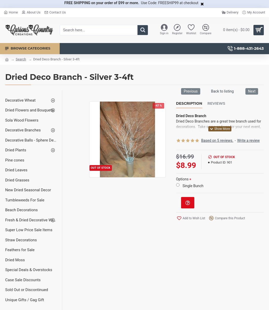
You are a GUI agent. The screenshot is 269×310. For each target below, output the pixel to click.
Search (21, 59)
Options (182, 179)
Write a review (248, 140)
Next (252, 91)
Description (189, 103)
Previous (191, 91)
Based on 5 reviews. (217, 140)
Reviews (216, 103)
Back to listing (222, 91)
